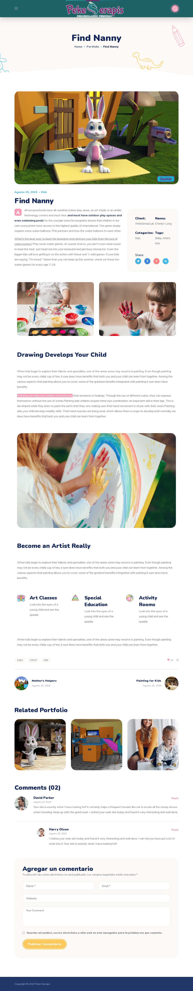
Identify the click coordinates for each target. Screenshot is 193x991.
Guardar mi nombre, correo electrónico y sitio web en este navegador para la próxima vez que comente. (94, 932)
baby (20, 659)
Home (78, 46)
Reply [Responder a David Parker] (174, 798)
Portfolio (93, 46)
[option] (40, 747)
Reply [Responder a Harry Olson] (174, 829)
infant (33, 659)
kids (46, 659)
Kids (44, 192)
